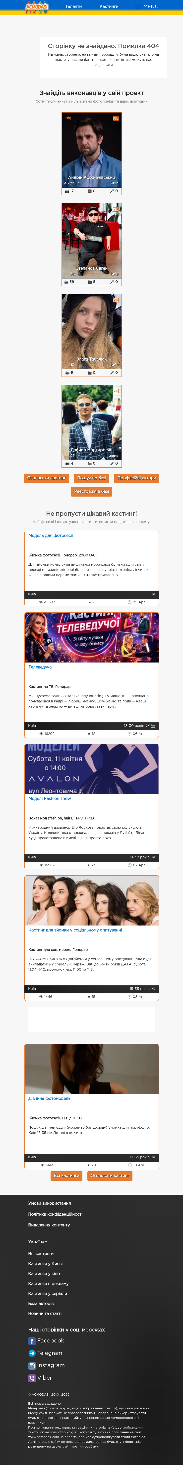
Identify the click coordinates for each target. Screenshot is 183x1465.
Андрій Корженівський (91, 178)
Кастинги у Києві (45, 1264)
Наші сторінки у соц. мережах (66, 1330)
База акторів (41, 1304)
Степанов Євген (91, 268)
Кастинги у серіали (47, 1294)
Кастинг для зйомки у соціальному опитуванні (75, 930)
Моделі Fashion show (49, 799)
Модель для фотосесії (50, 536)
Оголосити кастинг (46, 478)
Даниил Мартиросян (91, 450)
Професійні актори (137, 478)
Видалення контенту (49, 1225)
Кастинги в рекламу (48, 1284)
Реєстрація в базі (91, 492)
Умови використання (49, 1203)
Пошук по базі (91, 478)
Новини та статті (44, 1314)
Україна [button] (36, 1242)
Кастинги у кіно (44, 1274)
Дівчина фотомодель (49, 1099)
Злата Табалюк (91, 359)
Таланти (73, 7)
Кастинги (109, 7)
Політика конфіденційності (55, 1214)
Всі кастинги (66, 1176)
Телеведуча (40, 667)
